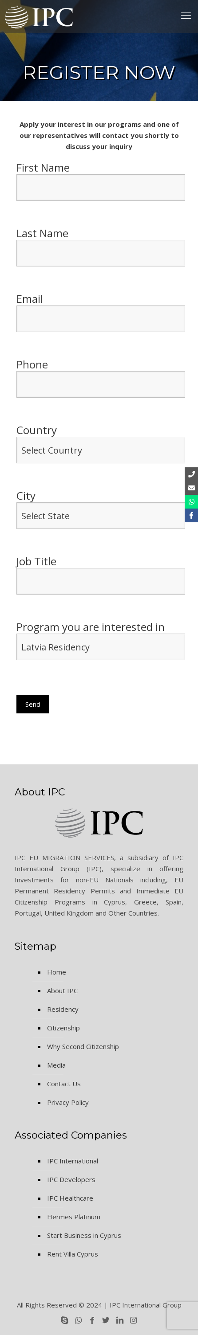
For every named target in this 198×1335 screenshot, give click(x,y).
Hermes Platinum (73, 1216)
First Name (100, 181)
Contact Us (64, 1083)
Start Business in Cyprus (84, 1235)
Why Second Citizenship (83, 1046)
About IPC (62, 990)
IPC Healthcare (70, 1198)
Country (100, 443)
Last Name (100, 246)
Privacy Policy (68, 1102)
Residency (63, 1009)
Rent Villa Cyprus (72, 1253)
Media (56, 1065)
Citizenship (63, 1027)
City (100, 509)
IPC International (72, 1160)
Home (56, 971)
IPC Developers (71, 1179)
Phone (100, 378)
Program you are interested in (100, 644)
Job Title (100, 575)
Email (100, 312)
